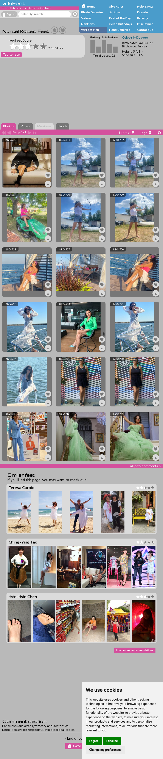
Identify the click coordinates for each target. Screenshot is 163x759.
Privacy (142, 18)
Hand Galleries (119, 29)
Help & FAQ (145, 6)
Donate (142, 12)
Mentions (88, 24)
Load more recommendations (134, 650)
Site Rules (116, 6)
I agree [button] (94, 741)
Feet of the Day (120, 18)
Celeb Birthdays (120, 24)
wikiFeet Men (90, 29)
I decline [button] (112, 741)
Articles (115, 12)
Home (91, 6)
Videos (86, 18)
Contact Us (145, 29)
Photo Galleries (92, 12)
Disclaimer (145, 24)
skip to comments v (145, 466)
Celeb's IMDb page (135, 37)
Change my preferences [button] (105, 749)
